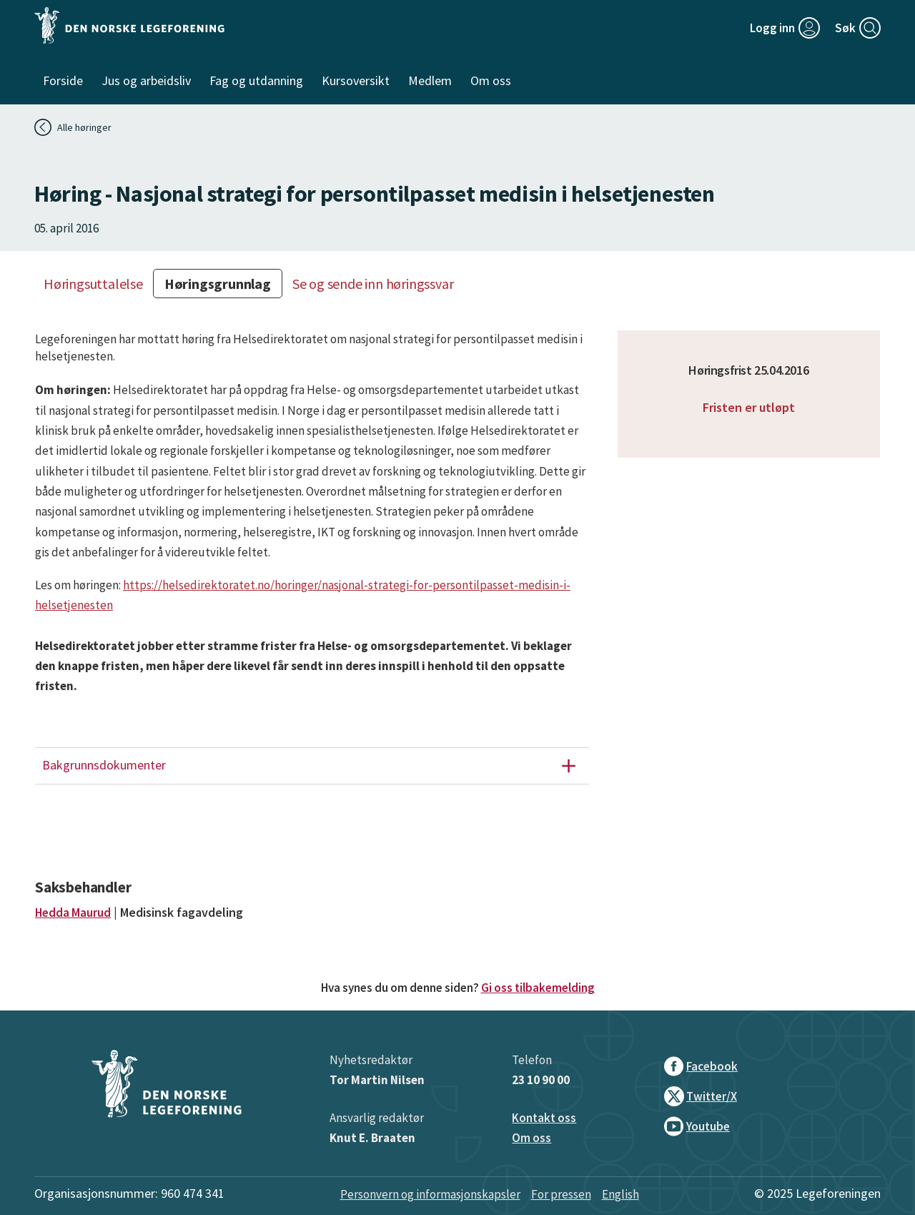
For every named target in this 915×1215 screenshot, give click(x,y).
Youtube (697, 1126)
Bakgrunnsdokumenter (314, 766)
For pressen (561, 1194)
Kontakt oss (544, 1118)
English (620, 1194)
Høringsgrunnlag (217, 283)
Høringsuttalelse (93, 283)
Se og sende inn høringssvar (373, 283)
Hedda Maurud (73, 912)
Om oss (531, 1138)
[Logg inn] (785, 28)
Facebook (701, 1066)
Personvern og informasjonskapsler (430, 1194)
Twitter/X (700, 1096)
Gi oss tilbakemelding (538, 987)
